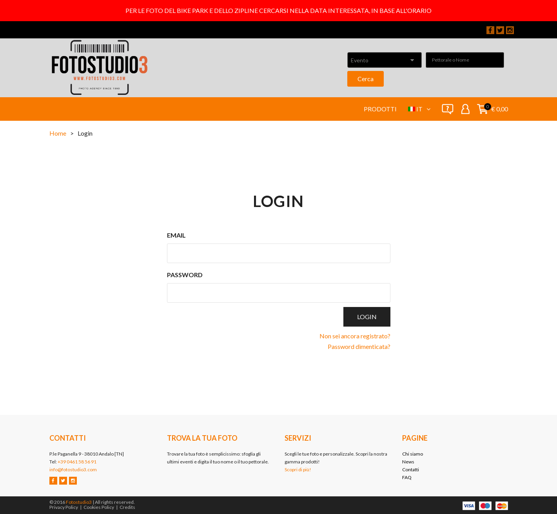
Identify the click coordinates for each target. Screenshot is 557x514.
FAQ (407, 477)
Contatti (410, 469)
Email (176, 235)
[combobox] (384, 60)
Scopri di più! (298, 469)
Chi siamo (412, 454)
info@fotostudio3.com (73, 469)
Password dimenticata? (359, 346)
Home (57, 133)
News (408, 462)
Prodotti (380, 109)
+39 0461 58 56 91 (77, 462)
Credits (127, 507)
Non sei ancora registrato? (354, 336)
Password (185, 274)
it (423, 109)
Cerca (365, 78)
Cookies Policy (98, 507)
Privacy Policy (63, 507)
